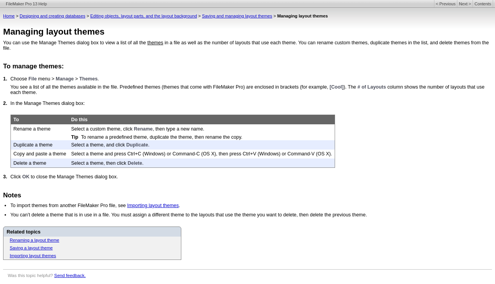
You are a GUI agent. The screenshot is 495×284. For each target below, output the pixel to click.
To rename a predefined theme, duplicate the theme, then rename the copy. (162, 137)
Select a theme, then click (99, 163)
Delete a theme (30, 163)
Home (9, 16)
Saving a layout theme (31, 248)
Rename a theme (32, 129)
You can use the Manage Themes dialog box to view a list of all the (75, 42)
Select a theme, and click (98, 145)
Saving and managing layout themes (237, 16)
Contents (482, 4)
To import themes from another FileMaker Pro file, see (68, 205)
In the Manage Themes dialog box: (47, 103)
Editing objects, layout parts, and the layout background (143, 16)
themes (155, 42)
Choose (19, 79)
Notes (12, 195)
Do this (79, 119)
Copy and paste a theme (40, 154)
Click (16, 176)
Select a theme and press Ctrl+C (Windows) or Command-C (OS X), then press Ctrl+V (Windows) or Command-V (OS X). (201, 154)
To (16, 119)
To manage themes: (33, 66)
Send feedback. (70, 275)
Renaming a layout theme (34, 240)
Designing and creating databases (52, 16)
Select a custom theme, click (102, 129)
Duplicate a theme (33, 145)
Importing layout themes (153, 205)
